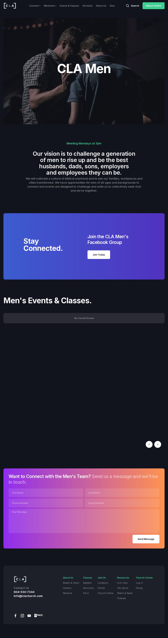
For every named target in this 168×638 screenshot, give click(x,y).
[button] (34, 5)
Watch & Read (124, 593)
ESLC (86, 593)
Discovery (88, 588)
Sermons (87, 5)
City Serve (122, 588)
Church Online (105, 593)
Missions (67, 593)
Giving (139, 588)
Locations (103, 582)
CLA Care (122, 582)
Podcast (121, 598)
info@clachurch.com (28, 596)
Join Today (99, 254)
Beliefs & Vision (71, 582)
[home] (9, 5)
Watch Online (153, 5)
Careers (67, 588)
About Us (101, 5)
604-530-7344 (24, 592)
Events (101, 588)
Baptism (87, 582)
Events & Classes (69, 5)
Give (112, 5)
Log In (139, 582)
